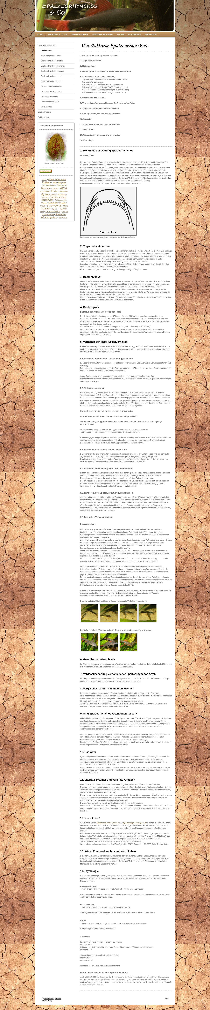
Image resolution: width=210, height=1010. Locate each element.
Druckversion (48, 999)
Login (166, 998)
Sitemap (58, 999)
